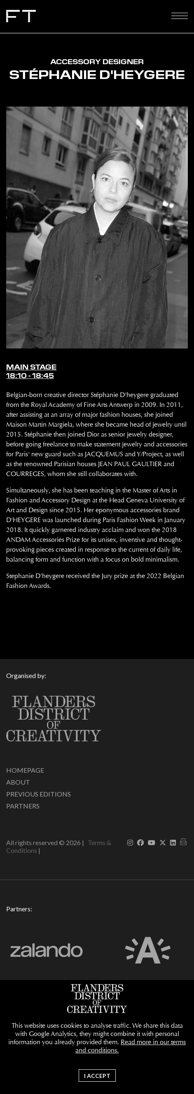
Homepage (25, 770)
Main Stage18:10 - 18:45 (31, 371)
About (18, 782)
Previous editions (38, 794)
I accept (97, 1075)
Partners (23, 806)
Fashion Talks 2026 (88, 18)
